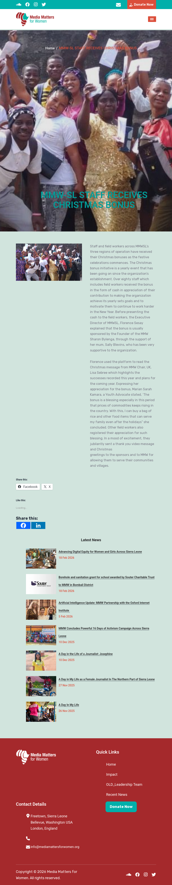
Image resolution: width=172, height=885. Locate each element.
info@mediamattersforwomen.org (118, 5)
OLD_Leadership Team (124, 784)
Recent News (116, 794)
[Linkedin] (38, 525)
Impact (111, 774)
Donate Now (121, 807)
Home (50, 48)
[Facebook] (23, 525)
